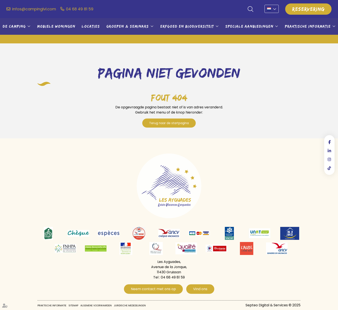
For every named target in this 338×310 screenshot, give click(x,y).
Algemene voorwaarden (96, 305)
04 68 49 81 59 (79, 9)
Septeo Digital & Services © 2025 (273, 305)
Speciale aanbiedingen (249, 26)
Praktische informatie (308, 26)
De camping (14, 26)
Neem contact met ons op (153, 288)
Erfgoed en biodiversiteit (187, 26)
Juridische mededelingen (130, 305)
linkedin (329, 150)
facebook (329, 142)
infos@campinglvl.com (34, 9)
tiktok (329, 167)
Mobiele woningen (56, 26)
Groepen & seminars (127, 26)
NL (271, 9)
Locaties (91, 26)
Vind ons (200, 288)
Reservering (308, 9)
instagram (329, 159)
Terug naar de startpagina (169, 123)
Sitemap (73, 305)
